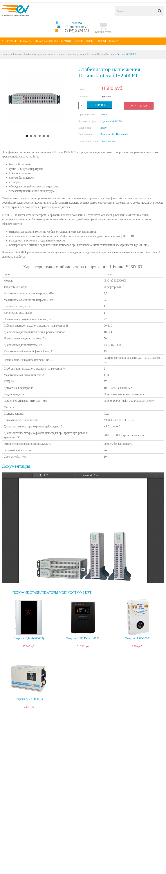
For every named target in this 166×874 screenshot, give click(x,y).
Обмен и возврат (96, 41)
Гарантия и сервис (72, 41)
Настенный (122, 134)
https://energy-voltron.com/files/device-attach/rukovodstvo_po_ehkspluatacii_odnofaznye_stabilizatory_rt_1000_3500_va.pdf (83, 527)
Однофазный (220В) (111, 121)
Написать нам (76, 27)
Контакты (25, 41)
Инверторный (107, 141)
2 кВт (103, 127)
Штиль (104, 114)
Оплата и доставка (46, 41)
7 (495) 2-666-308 (77, 31)
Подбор (113, 41)
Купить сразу (138, 106)
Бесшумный (107, 134)
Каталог (11, 41)
